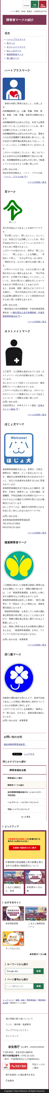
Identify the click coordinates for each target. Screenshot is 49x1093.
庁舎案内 (10, 1081)
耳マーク (11, 43)
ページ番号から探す (17, 979)
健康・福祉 (20, 1000)
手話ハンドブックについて (19, 809)
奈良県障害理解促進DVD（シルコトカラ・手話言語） (25, 793)
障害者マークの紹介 (16, 785)
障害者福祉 (31, 1000)
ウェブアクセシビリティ (17, 1030)
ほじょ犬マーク (14, 51)
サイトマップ (12, 1036)
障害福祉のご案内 (15, 778)
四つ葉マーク (13, 58)
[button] (26, 4)
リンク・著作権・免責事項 (18, 1024)
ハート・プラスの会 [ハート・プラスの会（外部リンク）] (14, 177)
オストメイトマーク (16, 47)
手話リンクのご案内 (38, 1066)
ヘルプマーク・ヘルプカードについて (23, 802)
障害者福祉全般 (18, 770)
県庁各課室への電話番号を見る (20, 1075)
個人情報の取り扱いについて (19, 1019)
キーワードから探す (17, 964)
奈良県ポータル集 (38, 954)
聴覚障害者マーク (15, 54)
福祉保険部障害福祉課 (15, 744)
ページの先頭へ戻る (37, 182)
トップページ (8, 1000)
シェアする (29, 754)
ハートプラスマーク (16, 39)
